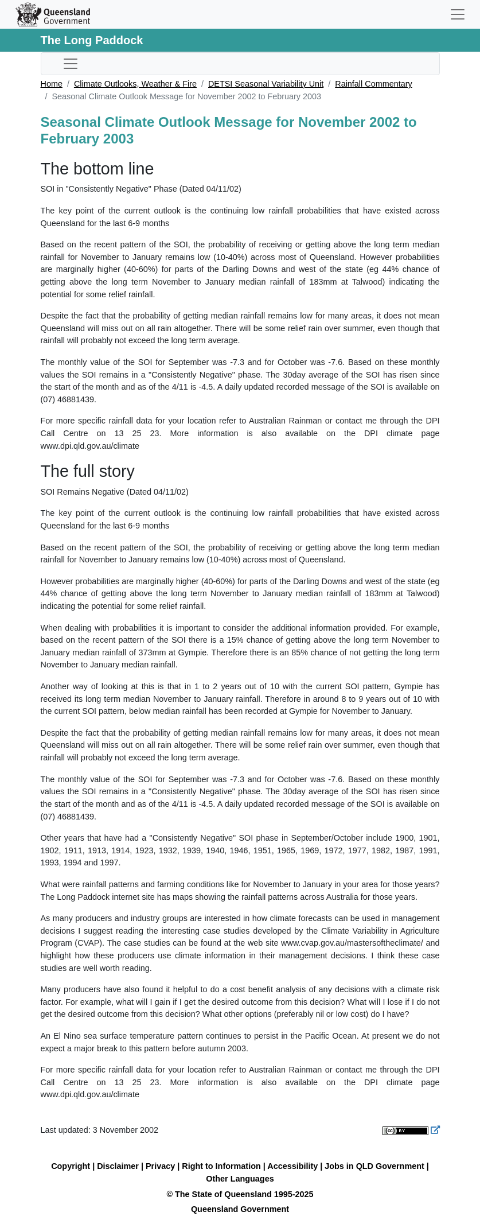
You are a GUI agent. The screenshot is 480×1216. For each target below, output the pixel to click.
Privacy (160, 1166)
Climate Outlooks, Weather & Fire (135, 83)
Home (52, 83)
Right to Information (221, 1166)
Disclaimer (118, 1166)
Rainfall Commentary (373, 83)
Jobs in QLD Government (376, 1166)
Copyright (70, 1166)
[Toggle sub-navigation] (70, 64)
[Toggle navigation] (457, 14)
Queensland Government (240, 1209)
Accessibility (292, 1166)
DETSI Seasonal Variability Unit (265, 83)
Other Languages (240, 1178)
